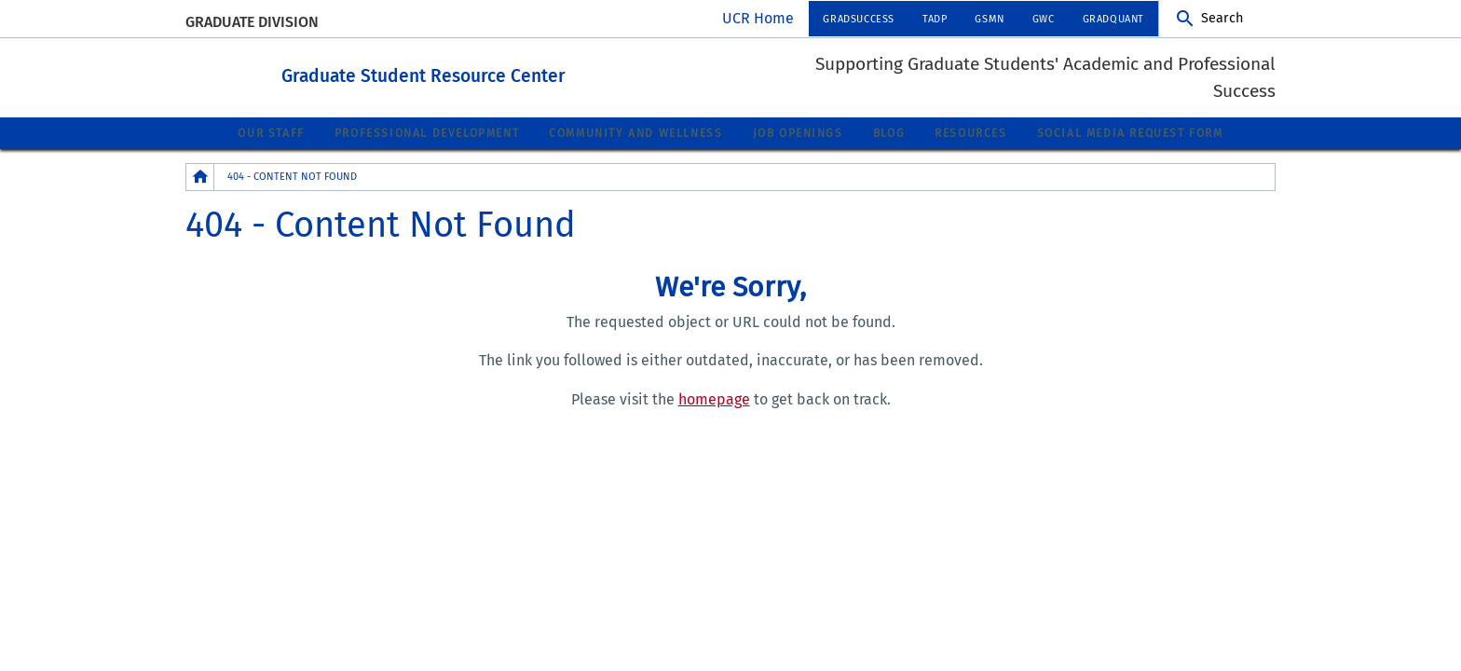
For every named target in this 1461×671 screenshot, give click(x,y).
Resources (970, 132)
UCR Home (758, 18)
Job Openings (798, 132)
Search (1222, 18)
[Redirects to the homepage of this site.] (200, 175)
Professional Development (427, 132)
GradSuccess (858, 19)
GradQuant (1113, 19)
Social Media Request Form (1130, 132)
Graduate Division (252, 22)
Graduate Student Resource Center (509, 73)
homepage (714, 398)
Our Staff (271, 132)
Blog (889, 132)
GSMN (989, 19)
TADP (934, 19)
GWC (1043, 19)
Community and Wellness (635, 132)
